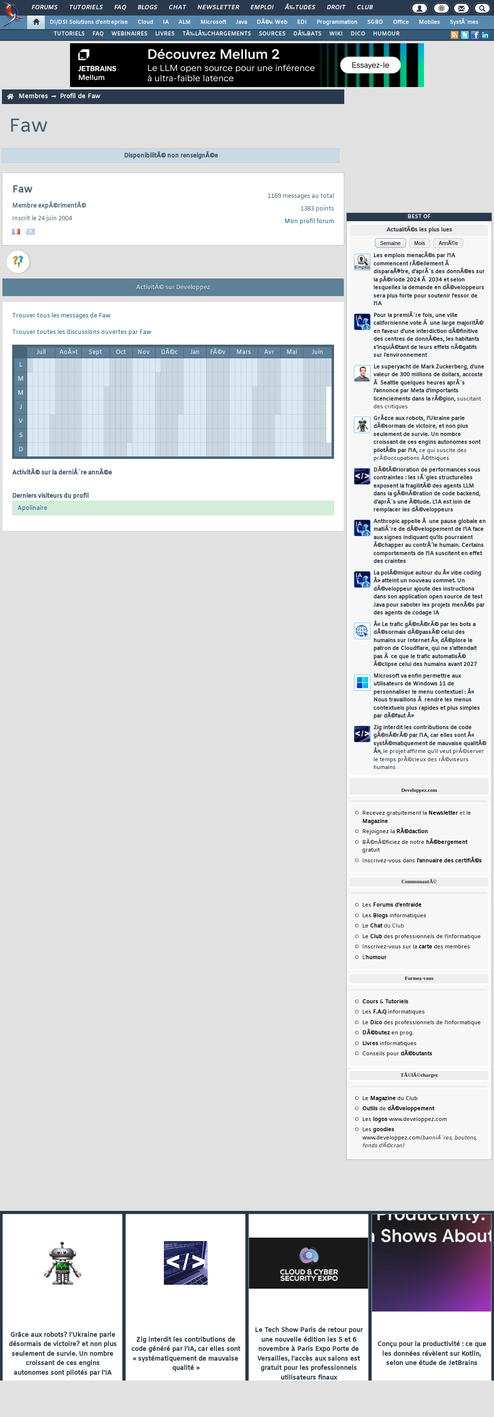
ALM (184, 22)
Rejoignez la (395, 831)
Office (401, 22)
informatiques (389, 1043)
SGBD (375, 22)
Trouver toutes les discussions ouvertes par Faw (81, 332)
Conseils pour (397, 1053)
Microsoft (213, 22)
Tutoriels (86, 8)
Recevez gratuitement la (410, 813)
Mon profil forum (309, 222)
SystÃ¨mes (464, 22)
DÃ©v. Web (272, 22)
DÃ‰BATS (307, 34)
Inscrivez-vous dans (422, 860)
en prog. (388, 1033)
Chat (177, 8)
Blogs (147, 8)
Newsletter (218, 8)
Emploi (261, 8)
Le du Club (390, 1098)
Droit (336, 8)
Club (364, 8)
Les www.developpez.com (404, 1119)
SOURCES (272, 34)
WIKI (336, 34)
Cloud (145, 22)
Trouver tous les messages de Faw (61, 316)
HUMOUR (386, 34)
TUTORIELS (69, 34)
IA (166, 22)
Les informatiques (394, 915)
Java (241, 22)
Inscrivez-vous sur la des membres (416, 947)
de (398, 1108)
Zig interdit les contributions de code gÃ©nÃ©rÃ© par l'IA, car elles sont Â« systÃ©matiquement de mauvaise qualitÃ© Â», (429, 747)
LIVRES (165, 34)
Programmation (337, 22)
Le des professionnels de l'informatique (421, 936)
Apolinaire (32, 508)
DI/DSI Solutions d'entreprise (89, 22)
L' (374, 957)
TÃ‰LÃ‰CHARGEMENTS (216, 34)
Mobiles (429, 22)
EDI (302, 22)
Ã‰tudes (300, 8)
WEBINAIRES (129, 34)
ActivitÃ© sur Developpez (173, 288)
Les (392, 905)
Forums (44, 8)
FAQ (120, 8)
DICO (358, 34)
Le (372, 926)
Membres (33, 96)
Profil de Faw (80, 96)
